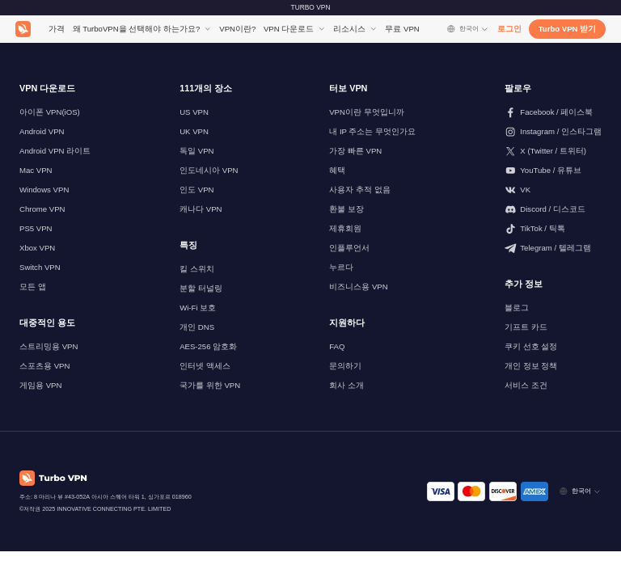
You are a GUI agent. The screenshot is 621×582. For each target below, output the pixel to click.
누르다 (341, 267)
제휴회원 (345, 228)
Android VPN (41, 131)
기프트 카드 (526, 327)
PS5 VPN (36, 228)
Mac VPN (36, 170)
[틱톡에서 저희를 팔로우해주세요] (553, 228)
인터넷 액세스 (205, 365)
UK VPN (194, 131)
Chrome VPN (42, 209)
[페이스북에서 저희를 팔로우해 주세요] (553, 112)
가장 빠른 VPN (355, 150)
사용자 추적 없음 (359, 189)
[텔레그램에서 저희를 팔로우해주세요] (553, 248)
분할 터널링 (201, 288)
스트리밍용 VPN (48, 346)
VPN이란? (237, 28)
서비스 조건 (526, 385)
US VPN (194, 112)
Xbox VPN (37, 247)
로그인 (509, 28)
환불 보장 (346, 209)
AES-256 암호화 (208, 346)
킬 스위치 (197, 268)
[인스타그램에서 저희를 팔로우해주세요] (553, 131)
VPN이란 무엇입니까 (366, 112)
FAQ (336, 346)
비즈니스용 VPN (358, 286)
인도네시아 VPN (209, 170)
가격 (57, 28)
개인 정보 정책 (531, 365)
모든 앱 (32, 286)
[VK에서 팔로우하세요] (553, 190)
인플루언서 (349, 247)
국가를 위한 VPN (210, 385)
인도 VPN (196, 189)
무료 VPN (402, 28)
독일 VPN (196, 150)
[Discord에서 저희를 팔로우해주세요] (553, 209)
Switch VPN (40, 267)
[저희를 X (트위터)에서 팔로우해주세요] (553, 151)
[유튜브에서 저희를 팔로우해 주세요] (553, 170)
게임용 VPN (40, 385)
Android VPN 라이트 (55, 150)
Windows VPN (44, 189)
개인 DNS (197, 327)
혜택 (337, 170)
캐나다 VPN (201, 209)
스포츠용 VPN (44, 365)
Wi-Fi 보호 (198, 307)
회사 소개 (346, 385)
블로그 (517, 307)
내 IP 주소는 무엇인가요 (372, 131)
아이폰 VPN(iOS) (49, 112)
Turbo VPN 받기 (568, 28)
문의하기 (345, 365)
